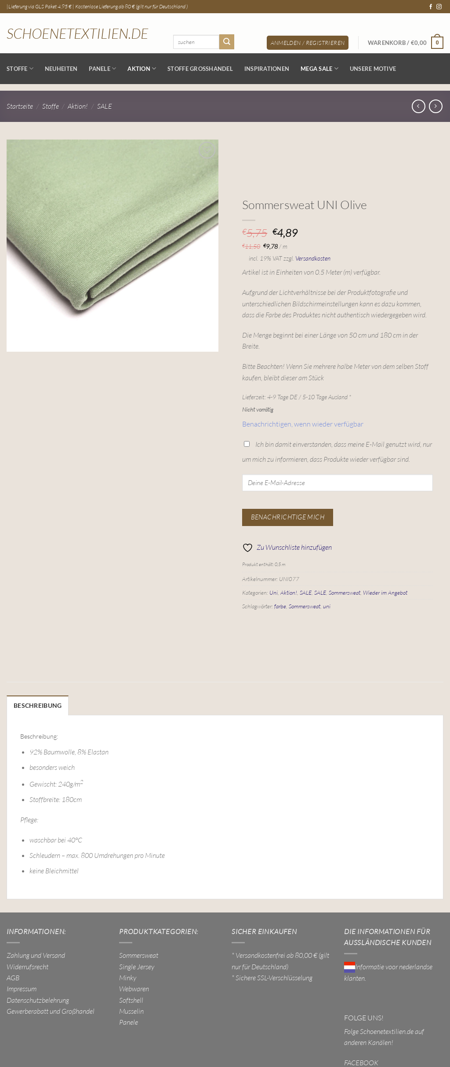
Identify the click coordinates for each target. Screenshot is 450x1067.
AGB (13, 976)
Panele (102, 68)
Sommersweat (344, 592)
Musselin (131, 1010)
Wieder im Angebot (385, 592)
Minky (127, 976)
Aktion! (78, 106)
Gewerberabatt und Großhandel (50, 1010)
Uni (273, 592)
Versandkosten (312, 258)
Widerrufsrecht (27, 965)
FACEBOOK (361, 1061)
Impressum (21, 987)
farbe (280, 606)
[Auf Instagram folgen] (439, 7)
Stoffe (20, 68)
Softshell (131, 998)
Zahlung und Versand (36, 954)
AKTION (141, 68)
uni (326, 606)
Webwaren (134, 987)
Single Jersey (136, 965)
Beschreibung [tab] (36, 705)
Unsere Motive (373, 68)
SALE (104, 106)
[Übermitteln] (226, 41)
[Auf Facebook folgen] (430, 7)
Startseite (20, 106)
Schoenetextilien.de (77, 33)
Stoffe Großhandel (200, 68)
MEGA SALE (319, 68)
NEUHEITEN (61, 68)
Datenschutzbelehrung (38, 998)
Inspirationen (266, 68)
